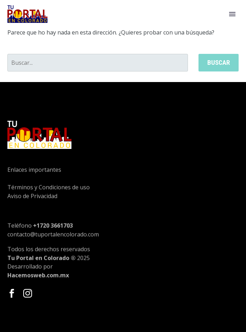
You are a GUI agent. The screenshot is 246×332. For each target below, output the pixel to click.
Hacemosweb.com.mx (38, 279)
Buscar (218, 62)
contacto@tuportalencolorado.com (53, 243)
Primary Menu (232, 14)
